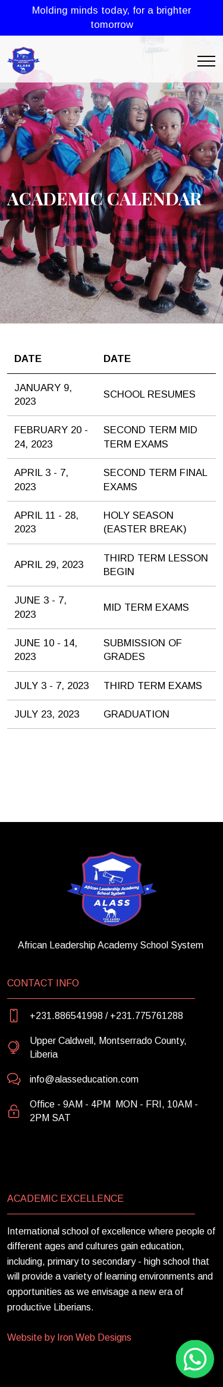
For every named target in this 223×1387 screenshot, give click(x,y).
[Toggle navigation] (206, 61)
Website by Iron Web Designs (69, 1337)
